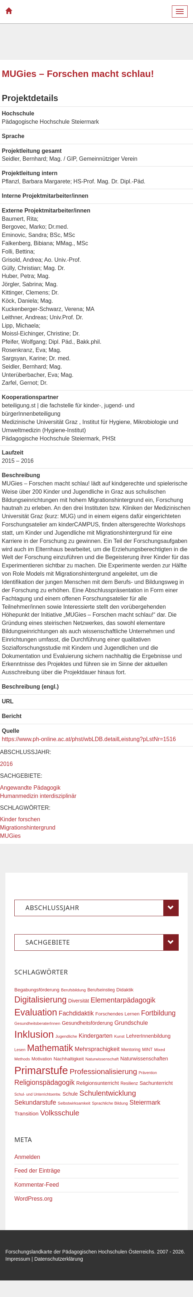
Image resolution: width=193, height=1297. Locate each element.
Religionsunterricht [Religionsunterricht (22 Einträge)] (97, 1083)
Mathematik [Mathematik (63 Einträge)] (50, 1048)
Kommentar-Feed (36, 1185)
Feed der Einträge (37, 1171)
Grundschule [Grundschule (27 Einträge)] (131, 1022)
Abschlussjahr (102, 908)
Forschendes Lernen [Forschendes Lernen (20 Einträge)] (117, 1014)
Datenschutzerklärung (58, 1259)
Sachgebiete (102, 942)
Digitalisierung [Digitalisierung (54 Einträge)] (40, 999)
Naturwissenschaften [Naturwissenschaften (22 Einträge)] (144, 1058)
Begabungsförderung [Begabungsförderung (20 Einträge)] (36, 989)
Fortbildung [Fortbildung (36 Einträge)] (158, 1013)
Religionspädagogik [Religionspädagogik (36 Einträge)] (44, 1082)
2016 (6, 764)
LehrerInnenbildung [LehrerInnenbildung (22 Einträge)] (148, 1036)
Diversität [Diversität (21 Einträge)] (78, 1001)
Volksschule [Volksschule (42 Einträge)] (59, 1113)
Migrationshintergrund (28, 828)
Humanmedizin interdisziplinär (38, 796)
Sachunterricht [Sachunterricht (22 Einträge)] (156, 1083)
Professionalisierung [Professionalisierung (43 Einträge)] (103, 1071)
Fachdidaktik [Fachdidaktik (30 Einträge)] (76, 1013)
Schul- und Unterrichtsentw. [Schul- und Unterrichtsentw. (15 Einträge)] (37, 1094)
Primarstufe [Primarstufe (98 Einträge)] (41, 1070)
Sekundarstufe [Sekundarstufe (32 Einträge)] (35, 1102)
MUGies (10, 836)
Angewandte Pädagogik (30, 788)
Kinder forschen (20, 819)
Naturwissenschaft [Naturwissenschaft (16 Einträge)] (102, 1059)
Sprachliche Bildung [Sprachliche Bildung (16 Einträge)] (110, 1103)
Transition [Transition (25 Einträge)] (26, 1113)
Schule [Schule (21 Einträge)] (70, 1094)
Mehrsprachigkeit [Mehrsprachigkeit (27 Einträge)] (97, 1049)
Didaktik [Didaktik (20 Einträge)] (125, 989)
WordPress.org (33, 1199)
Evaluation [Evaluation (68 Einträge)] (35, 1012)
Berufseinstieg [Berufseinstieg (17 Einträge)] (101, 989)
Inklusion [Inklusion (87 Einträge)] (34, 1034)
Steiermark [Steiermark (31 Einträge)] (145, 1102)
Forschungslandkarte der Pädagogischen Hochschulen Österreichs (79, 1252)
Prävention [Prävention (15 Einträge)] (148, 1072)
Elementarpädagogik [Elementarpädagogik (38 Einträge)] (123, 1000)
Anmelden (27, 1157)
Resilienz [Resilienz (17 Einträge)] (129, 1083)
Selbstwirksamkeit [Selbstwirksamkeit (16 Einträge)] (74, 1103)
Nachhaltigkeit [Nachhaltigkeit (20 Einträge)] (69, 1058)
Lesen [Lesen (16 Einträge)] (19, 1049)
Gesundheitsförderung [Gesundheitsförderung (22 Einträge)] (87, 1023)
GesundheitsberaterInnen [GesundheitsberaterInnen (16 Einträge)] (37, 1023)
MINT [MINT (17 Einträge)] (147, 1049)
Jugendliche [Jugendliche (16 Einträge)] (66, 1036)
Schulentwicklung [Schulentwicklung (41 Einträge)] (107, 1093)
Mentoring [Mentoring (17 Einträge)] (131, 1049)
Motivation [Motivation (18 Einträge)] (42, 1058)
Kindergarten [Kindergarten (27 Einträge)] (95, 1035)
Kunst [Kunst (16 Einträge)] (119, 1036)
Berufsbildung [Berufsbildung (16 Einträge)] (73, 990)
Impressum (17, 1259)
